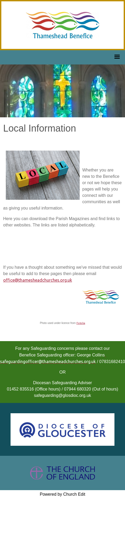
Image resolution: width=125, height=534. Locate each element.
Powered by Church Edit (62, 494)
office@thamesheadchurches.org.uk (37, 280)
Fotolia (80, 323)
